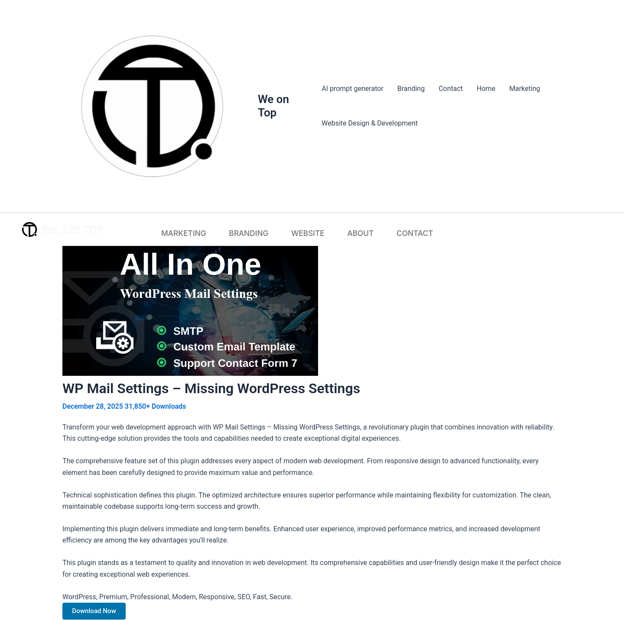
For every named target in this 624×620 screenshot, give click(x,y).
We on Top (273, 106)
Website (305, 232)
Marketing (524, 88)
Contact (451, 88)
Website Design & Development (370, 123)
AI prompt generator (353, 88)
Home (486, 88)
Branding (411, 88)
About (343, 232)
